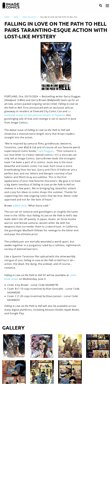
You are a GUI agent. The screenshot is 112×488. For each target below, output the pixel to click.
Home (6, 17)
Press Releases (29, 17)
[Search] (100, 5)
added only (19, 205)
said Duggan (46, 151)
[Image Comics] (11, 5)
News (16, 17)
